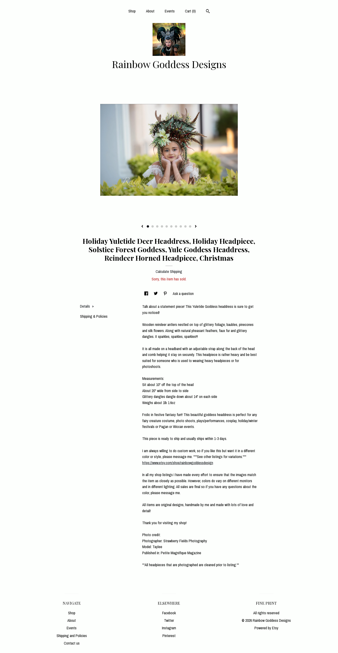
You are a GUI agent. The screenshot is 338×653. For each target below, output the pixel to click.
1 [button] (148, 226)
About (150, 11)
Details (87, 306)
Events (170, 11)
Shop (132, 11)
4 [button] (162, 226)
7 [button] (176, 226)
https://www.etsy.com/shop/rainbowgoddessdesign (177, 462)
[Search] (208, 11)
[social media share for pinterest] (165, 293)
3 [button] (157, 226)
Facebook (169, 612)
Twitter (169, 620)
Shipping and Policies (72, 635)
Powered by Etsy (266, 627)
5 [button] (166, 226)
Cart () (190, 11)
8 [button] (181, 226)
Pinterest (169, 635)
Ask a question (183, 293)
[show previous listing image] (142, 226)
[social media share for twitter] (156, 293)
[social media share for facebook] (146, 293)
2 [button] (152, 226)
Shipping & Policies (94, 316)
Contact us (72, 643)
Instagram (169, 627)
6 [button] (171, 226)
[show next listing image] (196, 226)
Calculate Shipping (169, 271)
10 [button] (190, 226)
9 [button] (185, 226)
